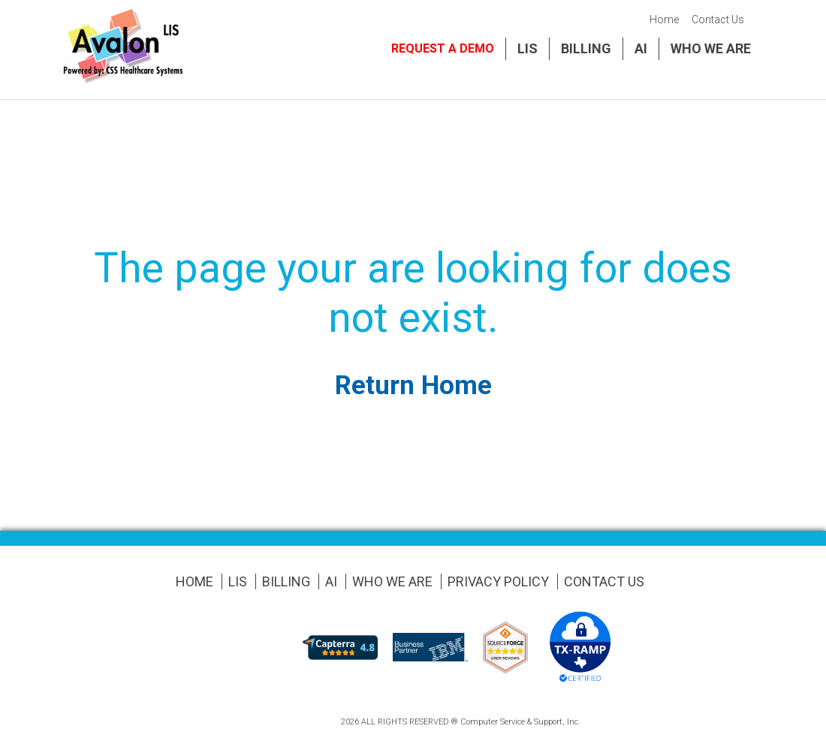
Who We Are (711, 48)
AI (641, 48)
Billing (586, 48)
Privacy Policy (498, 581)
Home (664, 20)
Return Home (413, 385)
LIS (527, 48)
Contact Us (718, 20)
